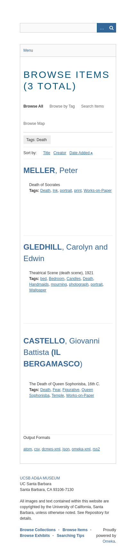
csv (36, 449)
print (77, 190)
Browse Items (75, 530)
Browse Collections (37, 530)
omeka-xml (81, 449)
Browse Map (34, 123)
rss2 (96, 449)
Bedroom (56, 278)
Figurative (71, 390)
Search (111, 28)
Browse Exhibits (35, 535)
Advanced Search (101, 28)
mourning (59, 284)
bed (43, 278)
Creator (60, 153)
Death (45, 190)
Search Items (92, 106)
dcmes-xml (51, 449)
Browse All (33, 106)
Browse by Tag (62, 106)
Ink (55, 190)
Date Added (80, 153)
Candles (74, 278)
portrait (66, 190)
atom (27, 449)
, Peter (50, 170)
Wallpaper (38, 290)
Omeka (109, 541)
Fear (56, 390)
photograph (79, 284)
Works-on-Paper (98, 190)
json (66, 449)
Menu (28, 50)
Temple (58, 395)
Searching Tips (70, 535)
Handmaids (39, 284)
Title (46, 153)
